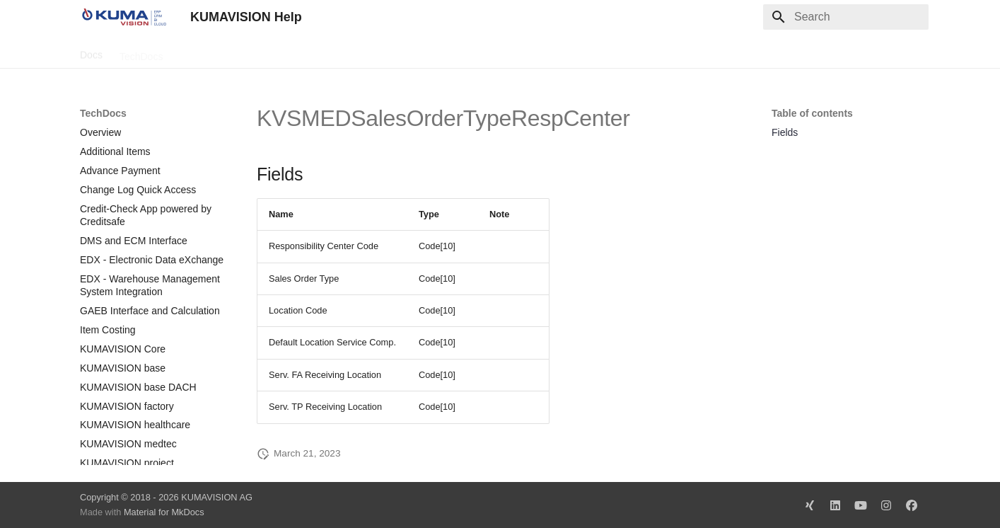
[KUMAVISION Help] (123, 17)
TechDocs (141, 51)
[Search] (846, 17)
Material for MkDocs (164, 512)
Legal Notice (360, 51)
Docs (91, 51)
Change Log (206, 51)
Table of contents (812, 113)
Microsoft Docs (284, 51)
